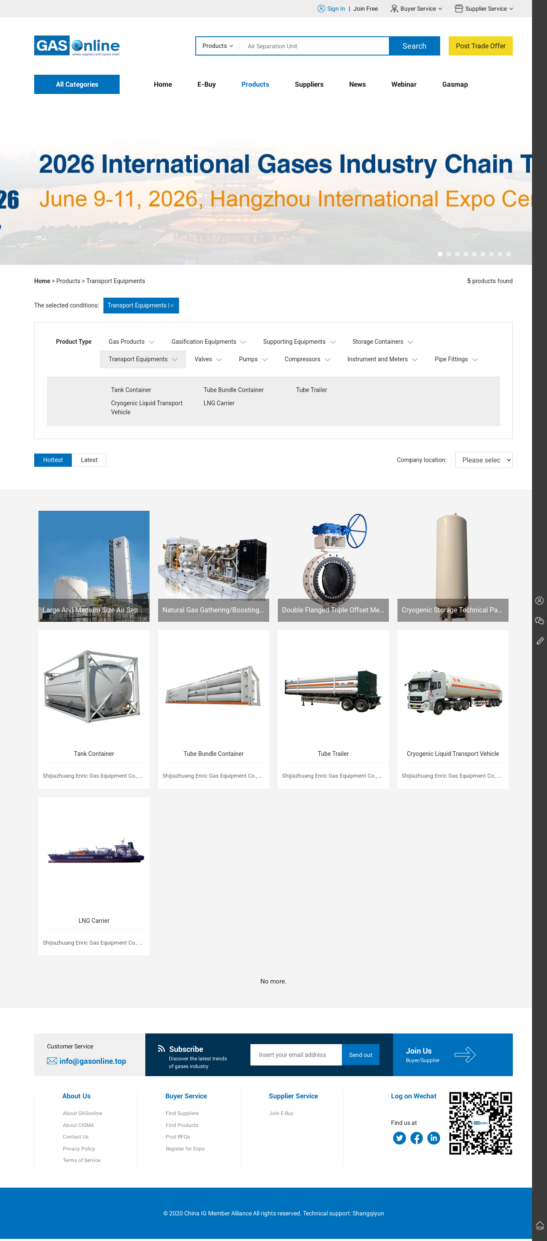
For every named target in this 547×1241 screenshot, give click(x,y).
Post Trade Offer (481, 46)
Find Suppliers (181, 1115)
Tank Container (131, 389)
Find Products (181, 1127)
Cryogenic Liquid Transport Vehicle (422, 394)
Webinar (404, 84)
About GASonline (82, 1115)
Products (215, 45)
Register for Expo (184, 1150)
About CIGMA (78, 1127)
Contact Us (75, 1138)
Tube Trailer (310, 389)
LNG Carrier (126, 412)
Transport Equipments (115, 281)
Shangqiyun (368, 1215)
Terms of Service (81, 1162)
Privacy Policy (78, 1150)
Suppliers (309, 84)
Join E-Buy (281, 1115)
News (357, 84)
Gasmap (455, 84)
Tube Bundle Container (233, 389)
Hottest (53, 460)
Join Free (365, 8)
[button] (440, 254)
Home (163, 84)
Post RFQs (177, 1138)
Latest (89, 460)
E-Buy (206, 84)
